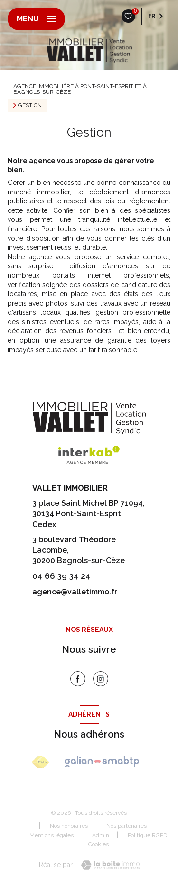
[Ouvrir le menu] (36, 19)
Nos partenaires (126, 825)
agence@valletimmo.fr (74, 591)
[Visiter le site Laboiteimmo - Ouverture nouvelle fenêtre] (108, 865)
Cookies (98, 844)
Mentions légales (51, 835)
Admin (100, 835)
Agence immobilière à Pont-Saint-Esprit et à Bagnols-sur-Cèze (80, 89)
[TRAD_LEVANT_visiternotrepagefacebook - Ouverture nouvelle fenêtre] (77, 678)
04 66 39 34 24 (61, 576)
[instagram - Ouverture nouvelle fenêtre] (100, 678)
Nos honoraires (69, 825)
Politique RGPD (147, 835)
